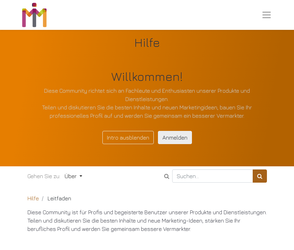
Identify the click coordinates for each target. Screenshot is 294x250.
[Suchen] (260, 176)
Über (71, 176)
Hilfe (33, 198)
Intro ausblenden (128, 137)
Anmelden (174, 137)
